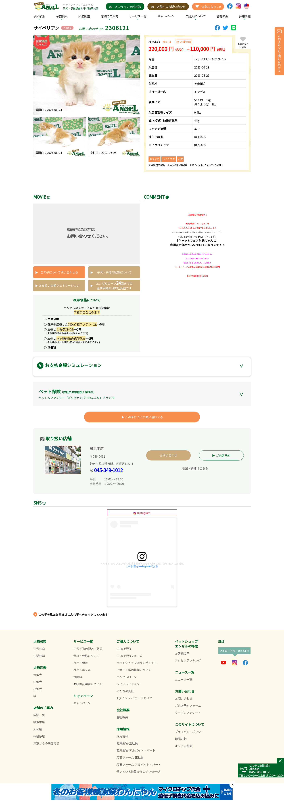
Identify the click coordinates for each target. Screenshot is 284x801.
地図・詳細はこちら (195, 468)
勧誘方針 (181, 738)
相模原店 (39, 736)
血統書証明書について (87, 684)
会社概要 (222, 16)
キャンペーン (166, 16)
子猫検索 (62, 16)
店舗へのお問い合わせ (168, 6)
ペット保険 (80, 663)
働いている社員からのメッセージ (138, 771)
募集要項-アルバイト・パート (135, 750)
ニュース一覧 (183, 679)
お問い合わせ (168, 455)
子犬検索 (39, 16)
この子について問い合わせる (59, 272)
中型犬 (37, 682)
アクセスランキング (188, 660)
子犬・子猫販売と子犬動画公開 (80, 8)
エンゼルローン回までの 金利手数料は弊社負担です (114, 285)
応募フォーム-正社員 (130, 757)
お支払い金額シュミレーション (59, 285)
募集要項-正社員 (127, 743)
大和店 (37, 729)
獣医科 (77, 677)
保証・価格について (86, 655)
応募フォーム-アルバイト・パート (138, 764)
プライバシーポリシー (189, 731)
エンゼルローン (126, 677)
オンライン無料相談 (125, 6)
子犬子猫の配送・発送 (87, 648)
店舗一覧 (39, 715)
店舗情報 (185, 42)
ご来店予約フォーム (129, 655)
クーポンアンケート (188, 712)
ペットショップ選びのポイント (136, 663)
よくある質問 (183, 746)
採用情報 (122, 736)
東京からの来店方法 (46, 743)
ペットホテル (82, 670)
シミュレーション (128, 684)
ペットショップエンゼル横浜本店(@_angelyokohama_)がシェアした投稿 (142, 563)
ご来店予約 (223, 455)
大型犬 (37, 675)
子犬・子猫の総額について (114, 272)
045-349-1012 (108, 470)
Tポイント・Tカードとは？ (134, 698)
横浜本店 (39, 722)
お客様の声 (182, 653)
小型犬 (37, 689)
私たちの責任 (125, 691)
